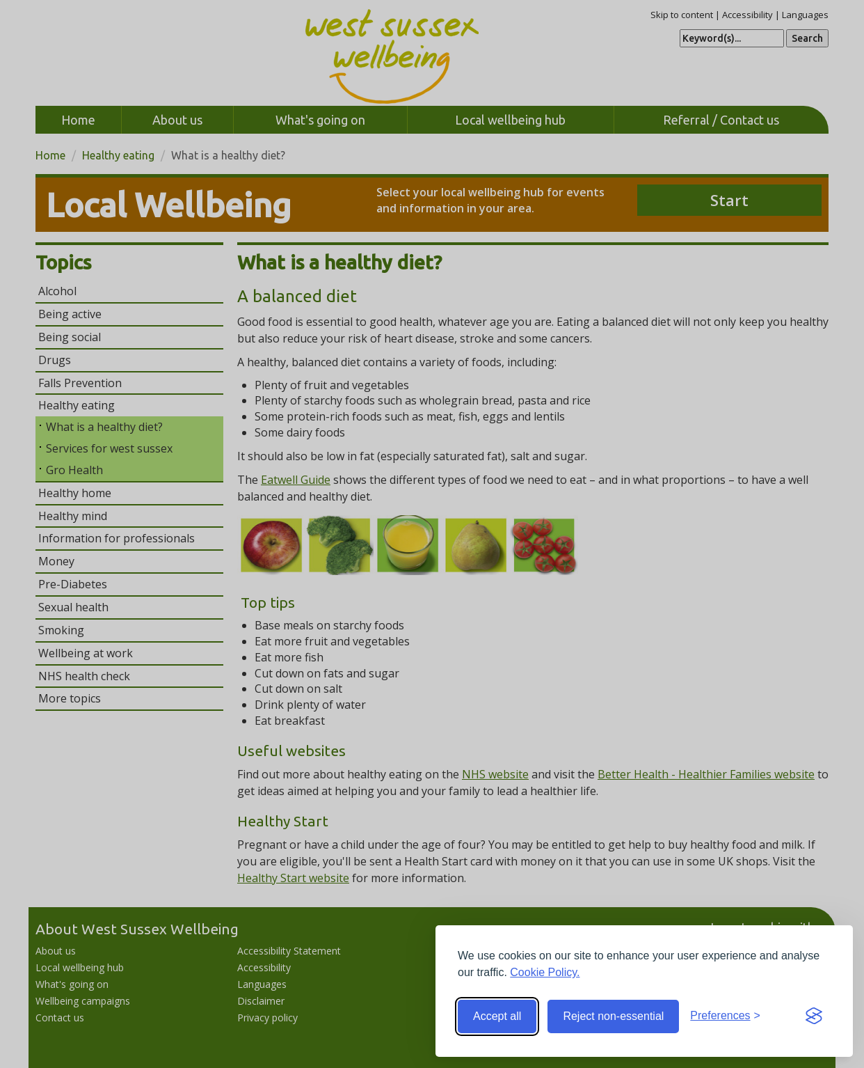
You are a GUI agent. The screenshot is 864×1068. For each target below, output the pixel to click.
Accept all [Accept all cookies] (497, 1016)
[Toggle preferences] (725, 1016)
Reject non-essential (613, 1016)
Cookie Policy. (544, 972)
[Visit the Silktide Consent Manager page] (814, 1016)
